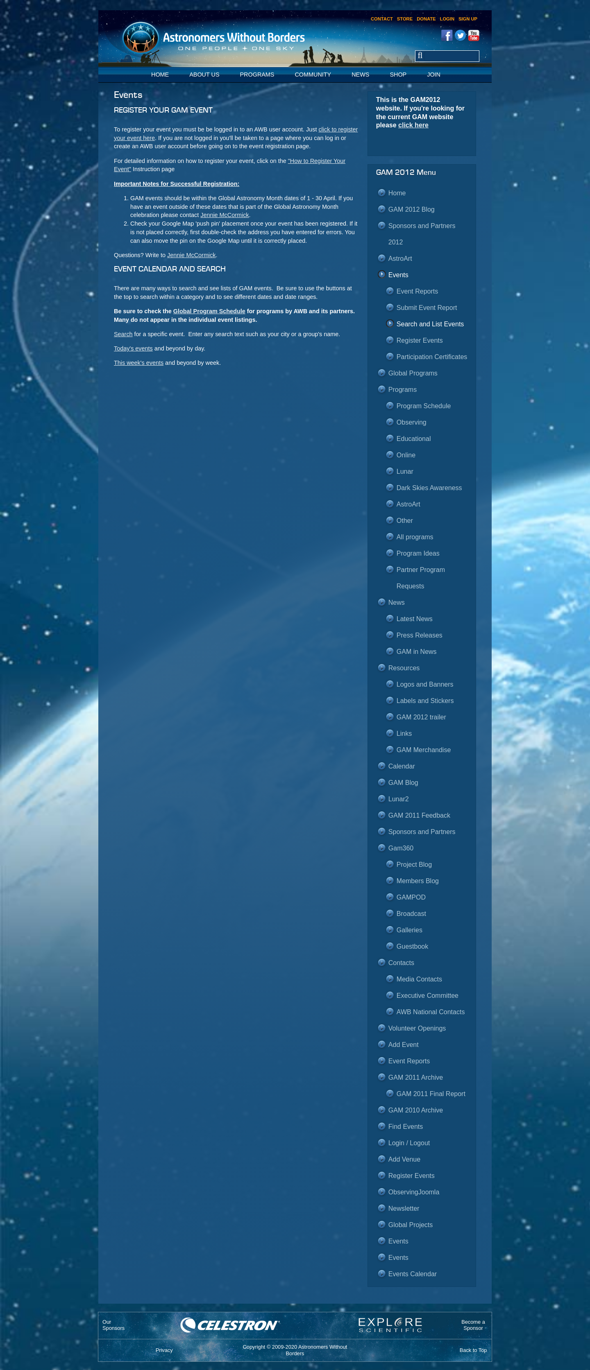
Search (123, 334)
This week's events (138, 362)
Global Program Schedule (209, 311)
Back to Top (473, 1350)
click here (413, 125)
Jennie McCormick (224, 215)
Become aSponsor (473, 1325)
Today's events (133, 348)
